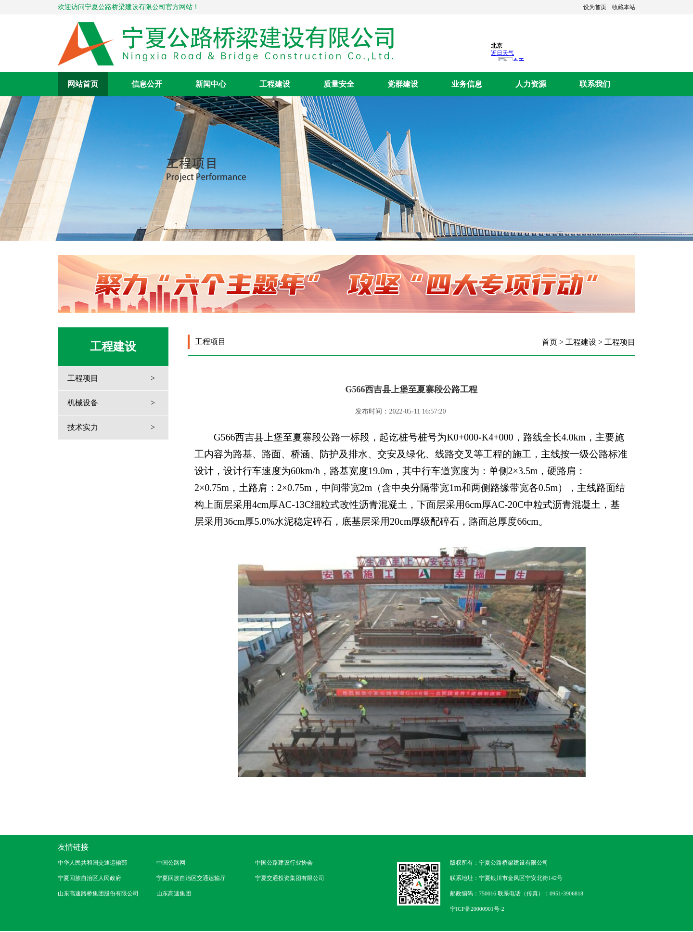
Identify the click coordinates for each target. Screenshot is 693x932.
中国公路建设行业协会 (284, 862)
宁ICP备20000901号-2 (477, 909)
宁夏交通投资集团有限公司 (289, 878)
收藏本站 (623, 7)
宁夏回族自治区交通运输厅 (191, 878)
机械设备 (82, 403)
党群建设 (402, 84)
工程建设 (274, 84)
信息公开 (146, 84)
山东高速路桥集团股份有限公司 (98, 893)
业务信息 (466, 84)
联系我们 (594, 84)
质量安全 (338, 84)
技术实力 (82, 427)
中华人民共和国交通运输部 (92, 862)
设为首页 (594, 7)
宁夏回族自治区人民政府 (89, 878)
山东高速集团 (173, 893)
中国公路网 (170, 862)
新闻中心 (210, 84)
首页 (549, 342)
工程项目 (82, 378)
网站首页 (82, 84)
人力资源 (530, 84)
